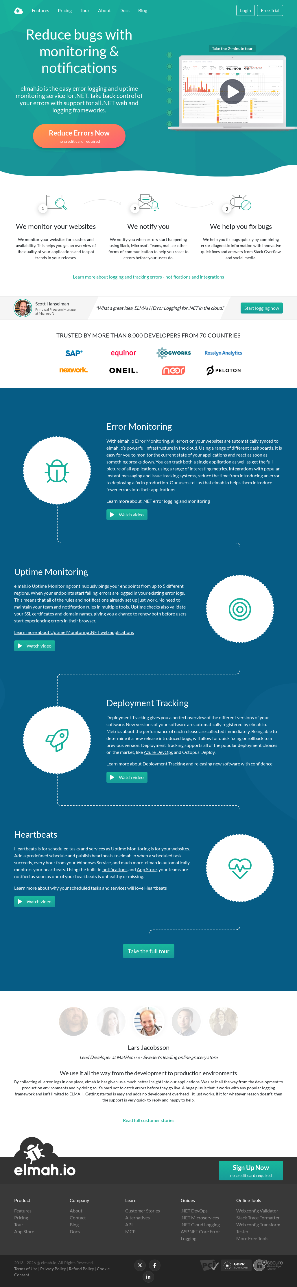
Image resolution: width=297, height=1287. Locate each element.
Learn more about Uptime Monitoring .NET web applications (74, 632)
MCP (130, 1231)
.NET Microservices (200, 1217)
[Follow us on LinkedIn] (148, 1277)
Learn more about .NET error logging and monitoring (158, 501)
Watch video (127, 514)
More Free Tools (252, 1238)
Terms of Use (25, 1268)
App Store (147, 869)
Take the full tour (148, 950)
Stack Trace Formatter (258, 1217)
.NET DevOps (194, 1210)
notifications (115, 869)
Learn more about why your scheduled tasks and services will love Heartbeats (90, 888)
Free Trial (270, 10)
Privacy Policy (53, 1268)
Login (245, 10)
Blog (142, 10)
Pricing (65, 10)
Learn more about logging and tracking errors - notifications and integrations (148, 276)
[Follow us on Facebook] (155, 1265)
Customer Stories (142, 1210)
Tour (84, 10)
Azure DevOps (158, 752)
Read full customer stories (148, 1120)
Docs (124, 10)
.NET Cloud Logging (200, 1224)
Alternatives (137, 1217)
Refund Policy (81, 1268)
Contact (78, 1217)
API (129, 1224)
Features (40, 10)
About (104, 10)
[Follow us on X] (140, 1265)
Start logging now (261, 308)
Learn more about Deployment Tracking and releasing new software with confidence (189, 763)
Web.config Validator (257, 1210)
